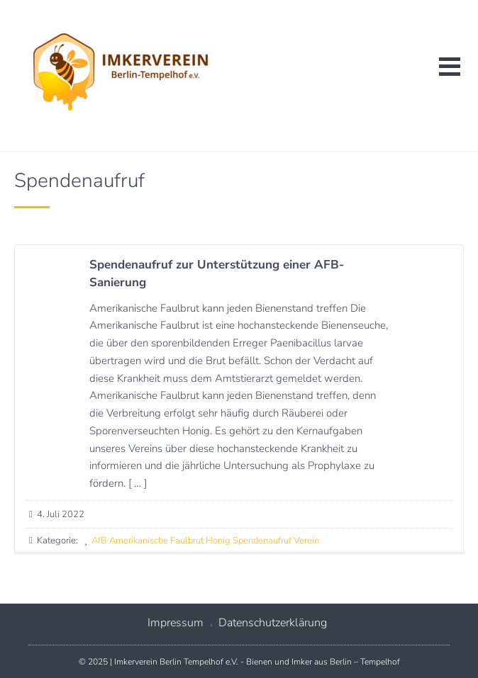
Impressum (176, 623)
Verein (306, 540)
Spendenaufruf (262, 540)
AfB (99, 540)
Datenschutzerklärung (272, 623)
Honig (218, 540)
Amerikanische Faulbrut (156, 540)
